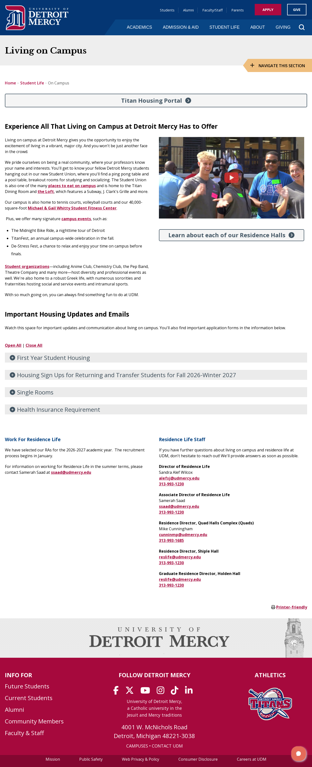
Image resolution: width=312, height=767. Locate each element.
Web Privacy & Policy (140, 759)
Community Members (34, 721)
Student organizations (27, 266)
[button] (298, 753)
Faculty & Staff (24, 733)
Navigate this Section (282, 65)
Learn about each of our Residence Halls (226, 235)
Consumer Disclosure (198, 759)
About (257, 27)
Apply (268, 9)
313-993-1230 (171, 484)
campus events (76, 218)
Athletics (270, 675)
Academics (139, 27)
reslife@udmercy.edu (180, 557)
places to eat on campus (72, 185)
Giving (283, 27)
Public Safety (91, 759)
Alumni (188, 10)
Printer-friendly (291, 607)
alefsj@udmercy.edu (179, 478)
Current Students (28, 698)
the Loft (46, 191)
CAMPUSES (137, 746)
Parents (237, 10)
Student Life (224, 27)
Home (10, 83)
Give (297, 9)
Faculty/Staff (212, 10)
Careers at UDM (251, 759)
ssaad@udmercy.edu (71, 472)
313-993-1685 (171, 540)
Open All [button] (13, 345)
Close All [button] (34, 345)
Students (167, 10)
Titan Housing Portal (151, 100)
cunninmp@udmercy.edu (183, 534)
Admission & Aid (181, 27)
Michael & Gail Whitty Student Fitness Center (72, 208)
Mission (53, 759)
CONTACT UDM (167, 746)
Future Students (27, 686)
